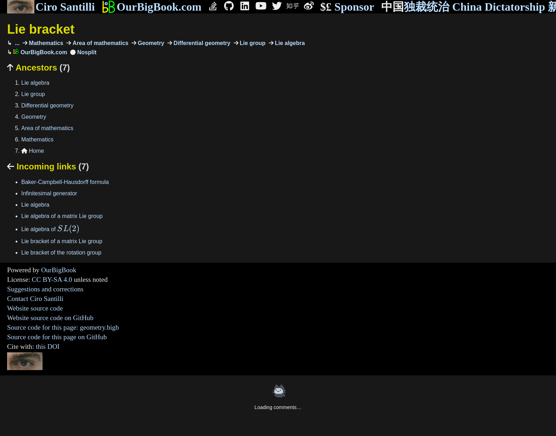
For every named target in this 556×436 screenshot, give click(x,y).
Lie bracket (40, 29)
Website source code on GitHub (50, 318)
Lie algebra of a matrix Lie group (61, 216)
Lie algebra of (50, 229)
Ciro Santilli (51, 6)
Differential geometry (201, 43)
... (16, 43)
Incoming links (48, 166)
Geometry (150, 43)
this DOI (48, 346)
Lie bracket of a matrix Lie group (61, 241)
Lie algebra (289, 43)
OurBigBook (58, 270)
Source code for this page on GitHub (57, 337)
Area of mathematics (99, 43)
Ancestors (38, 67)
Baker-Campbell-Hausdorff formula (65, 182)
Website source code (35, 308)
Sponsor (347, 6)
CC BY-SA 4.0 (52, 279)
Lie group (252, 43)
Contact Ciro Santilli (35, 298)
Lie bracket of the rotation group (61, 253)
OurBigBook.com (151, 6)
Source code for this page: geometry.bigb (63, 327)
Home (32, 151)
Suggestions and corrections (45, 289)
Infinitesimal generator (49, 193)
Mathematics (45, 43)
